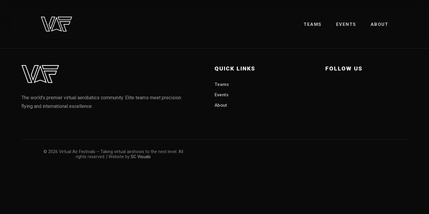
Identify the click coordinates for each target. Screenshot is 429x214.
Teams (313, 24)
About (379, 24)
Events (346, 24)
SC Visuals (141, 156)
